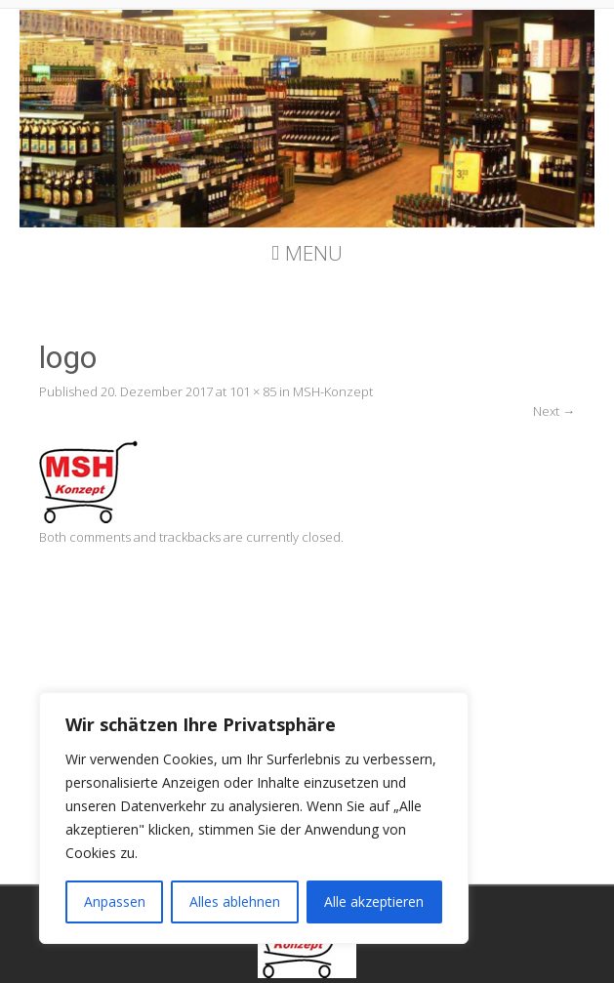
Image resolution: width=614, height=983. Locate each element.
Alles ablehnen (234, 901)
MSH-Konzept (333, 391)
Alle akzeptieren (374, 901)
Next (554, 411)
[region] (254, 818)
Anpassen (114, 901)
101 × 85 (252, 391)
